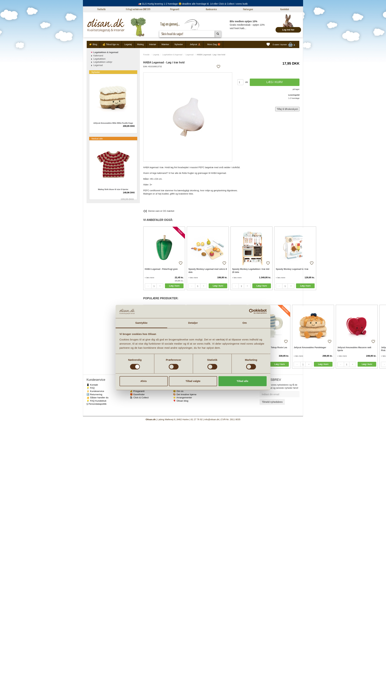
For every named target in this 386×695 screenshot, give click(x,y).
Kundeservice (211, 9)
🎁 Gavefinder (137, 394)
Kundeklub (284, 9)
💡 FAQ (91, 388)
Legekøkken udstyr (102, 62)
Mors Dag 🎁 (213, 44)
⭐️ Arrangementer (182, 397)
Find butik (101, 9)
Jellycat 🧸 (195, 44)
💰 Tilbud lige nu (111, 44)
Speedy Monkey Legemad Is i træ (292, 269)
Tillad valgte (193, 381)
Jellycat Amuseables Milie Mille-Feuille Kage (113, 123)
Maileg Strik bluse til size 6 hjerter (113, 189)
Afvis (143, 381)
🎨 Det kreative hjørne (184, 394)
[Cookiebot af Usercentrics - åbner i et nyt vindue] (252, 311)
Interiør (152, 44)
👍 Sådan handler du (98, 397)
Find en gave (248, 9)
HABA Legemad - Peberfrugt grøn (161, 269)
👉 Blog (93, 44)
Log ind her (288, 29)
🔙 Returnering (94, 394)
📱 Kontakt (92, 385)
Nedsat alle (97, 138)
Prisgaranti (174, 9)
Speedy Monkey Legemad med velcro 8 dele (207, 270)
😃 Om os (178, 391)
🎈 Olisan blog (180, 401)
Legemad (190, 55)
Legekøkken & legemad (172, 55)
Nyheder (179, 44)
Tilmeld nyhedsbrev (272, 402)
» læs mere (149, 278)
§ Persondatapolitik (96, 404)
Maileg (140, 44)
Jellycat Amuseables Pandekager (310, 347)
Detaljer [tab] (193, 322)
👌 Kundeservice (95, 391)
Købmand (98, 55)
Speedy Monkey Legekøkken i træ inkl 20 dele (250, 270)
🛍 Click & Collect (139, 397)
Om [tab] (244, 322)
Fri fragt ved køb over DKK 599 (138, 9)
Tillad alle (242, 381)
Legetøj (128, 44)
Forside (146, 55)
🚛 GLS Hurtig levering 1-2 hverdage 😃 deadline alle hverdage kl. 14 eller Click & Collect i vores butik (193, 3)
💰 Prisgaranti (137, 391)
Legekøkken (99, 59)
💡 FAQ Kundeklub (96, 401)
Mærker (165, 44)
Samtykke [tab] (141, 322)
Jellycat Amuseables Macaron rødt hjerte (354, 349)
